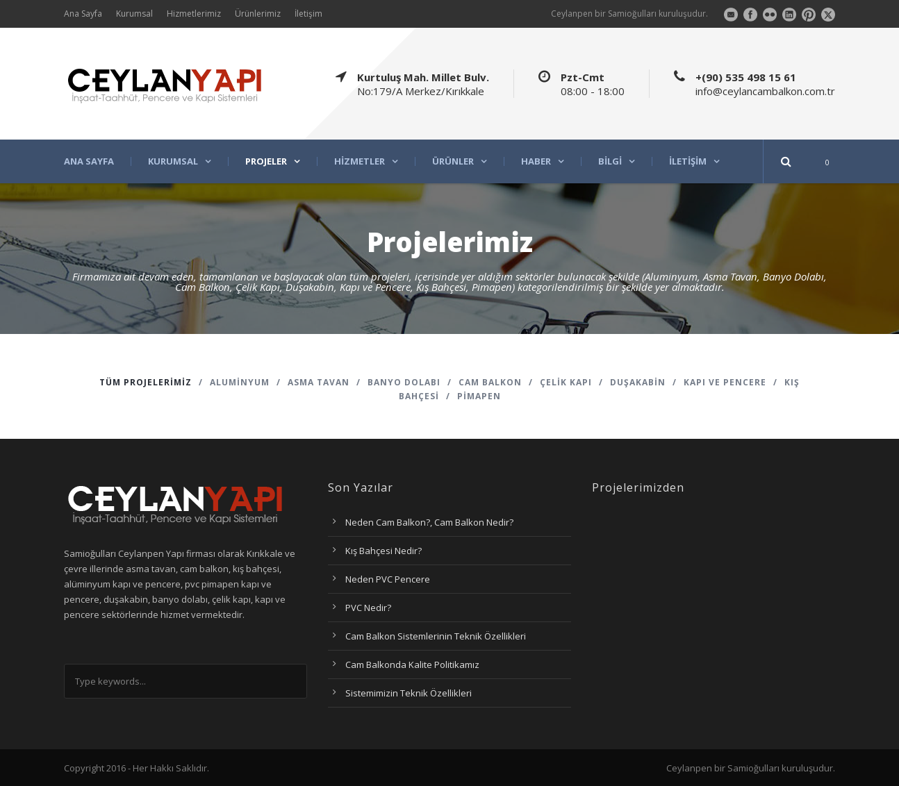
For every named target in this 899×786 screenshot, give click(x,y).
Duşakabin (638, 382)
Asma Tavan (318, 382)
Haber (536, 161)
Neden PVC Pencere (387, 579)
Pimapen (479, 396)
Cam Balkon (490, 382)
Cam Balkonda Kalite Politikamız (412, 664)
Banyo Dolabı (404, 382)
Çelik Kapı (566, 382)
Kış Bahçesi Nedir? (383, 550)
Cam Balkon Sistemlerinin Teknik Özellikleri (435, 636)
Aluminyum (240, 382)
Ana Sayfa (83, 13)
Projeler (266, 161)
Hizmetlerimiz (194, 13)
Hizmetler (359, 161)
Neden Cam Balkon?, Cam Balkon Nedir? (429, 522)
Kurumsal (134, 13)
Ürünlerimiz (258, 13)
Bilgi (610, 161)
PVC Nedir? (368, 607)
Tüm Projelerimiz (145, 382)
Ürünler (453, 161)
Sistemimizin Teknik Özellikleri (408, 693)
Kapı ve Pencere (725, 382)
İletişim (308, 13)
